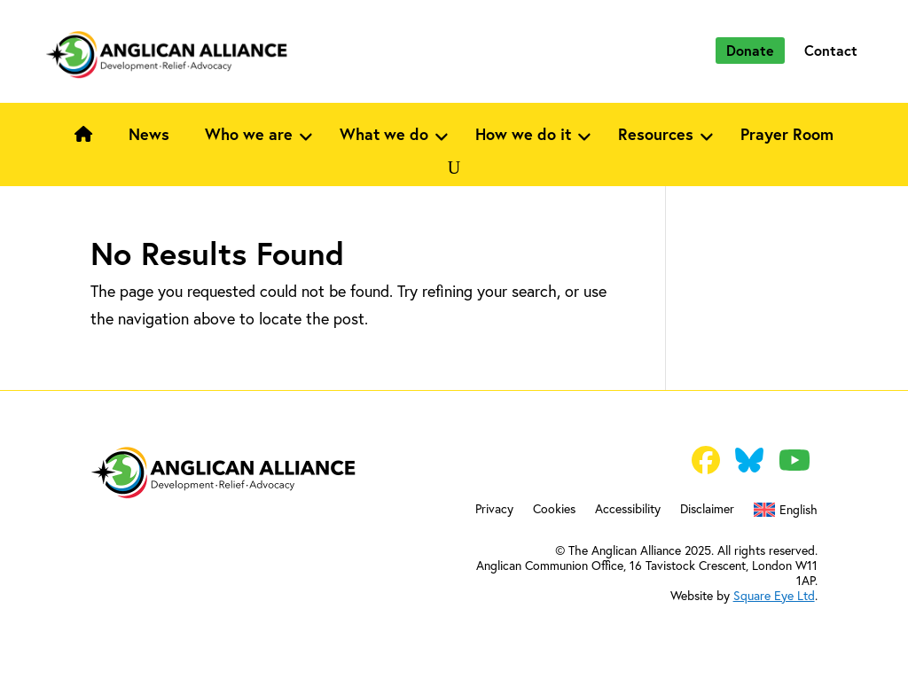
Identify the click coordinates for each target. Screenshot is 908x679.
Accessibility (628, 510)
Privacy (494, 510)
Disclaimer (707, 510)
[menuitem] (785, 513)
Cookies (554, 510)
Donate (750, 50)
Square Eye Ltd (774, 596)
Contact (830, 50)
